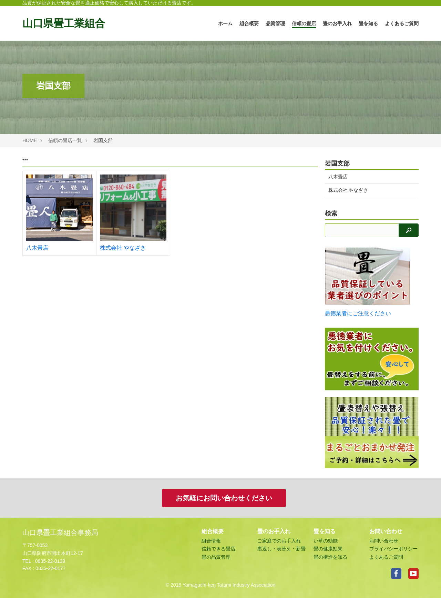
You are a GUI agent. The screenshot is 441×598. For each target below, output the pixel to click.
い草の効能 (326, 541)
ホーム (225, 23)
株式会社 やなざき (122, 248)
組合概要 (249, 23)
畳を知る (368, 23)
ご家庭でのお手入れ (279, 541)
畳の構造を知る (330, 557)
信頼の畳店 (304, 23)
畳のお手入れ (337, 23)
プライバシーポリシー (393, 548)
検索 (331, 213)
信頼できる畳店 (218, 548)
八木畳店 (37, 248)
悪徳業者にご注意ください (358, 313)
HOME (29, 140)
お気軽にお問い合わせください (224, 498)
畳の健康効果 (328, 548)
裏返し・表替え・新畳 (281, 548)
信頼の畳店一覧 (65, 140)
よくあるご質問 (402, 23)
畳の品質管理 (216, 557)
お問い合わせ (383, 541)
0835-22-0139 (50, 561)
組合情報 (211, 541)
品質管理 (275, 23)
